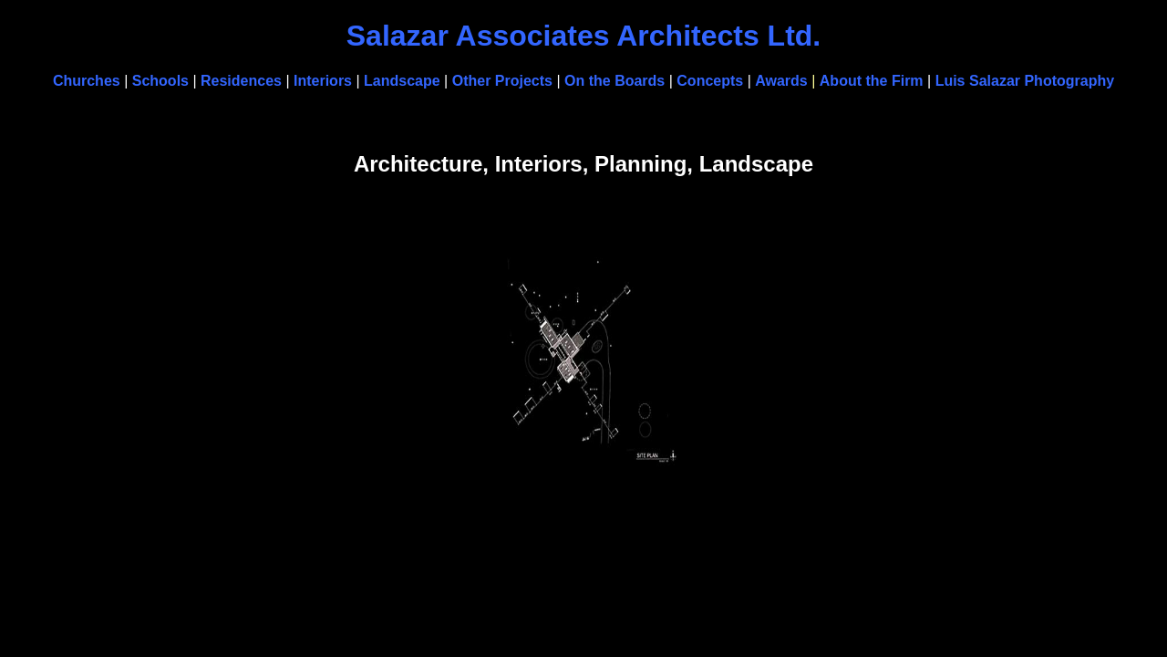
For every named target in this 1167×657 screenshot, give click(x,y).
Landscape (402, 81)
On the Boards (614, 81)
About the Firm (872, 81)
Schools (160, 81)
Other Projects (502, 81)
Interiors (323, 81)
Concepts (711, 81)
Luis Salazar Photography (1024, 81)
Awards (781, 81)
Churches (86, 81)
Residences (241, 81)
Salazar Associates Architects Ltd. (583, 35)
